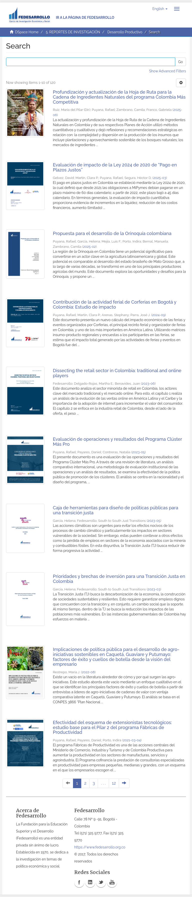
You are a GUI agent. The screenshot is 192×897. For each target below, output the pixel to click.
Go (180, 62)
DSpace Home (26, 32)
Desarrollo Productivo (125, 32)
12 (114, 783)
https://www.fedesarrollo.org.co (99, 847)
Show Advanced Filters (167, 71)
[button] (159, 9)
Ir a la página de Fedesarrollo (85, 18)
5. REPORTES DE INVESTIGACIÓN (73, 32)
